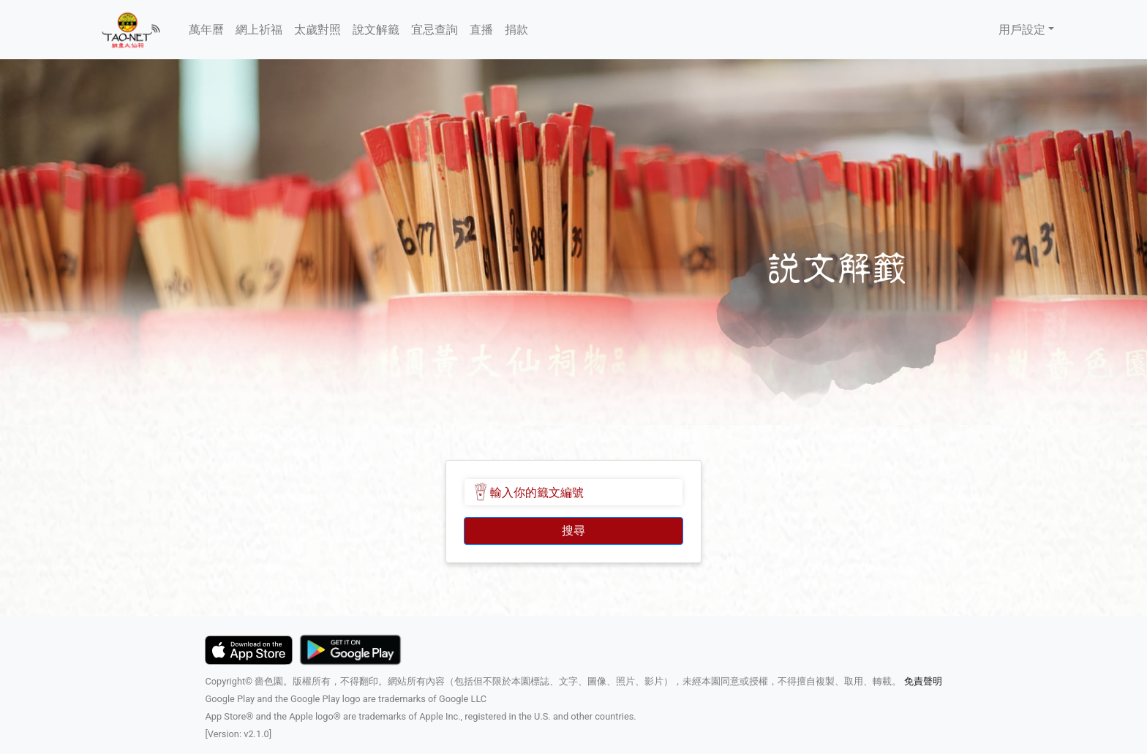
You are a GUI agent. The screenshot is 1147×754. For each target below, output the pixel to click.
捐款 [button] (516, 30)
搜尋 (573, 531)
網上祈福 (259, 30)
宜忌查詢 (434, 30)
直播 (481, 30)
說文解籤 (376, 30)
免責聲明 (921, 681)
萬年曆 (206, 30)
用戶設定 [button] (1022, 30)
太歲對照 (317, 30)
